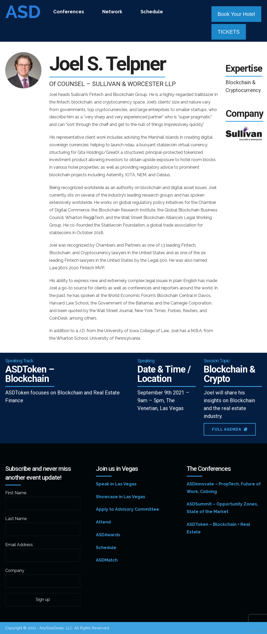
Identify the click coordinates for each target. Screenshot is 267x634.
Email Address (19, 544)
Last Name (16, 518)
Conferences (68, 11)
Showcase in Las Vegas (120, 496)
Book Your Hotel (236, 14)
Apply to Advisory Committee (127, 509)
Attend (103, 522)
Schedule (152, 11)
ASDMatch (107, 560)
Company (14, 570)
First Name (15, 492)
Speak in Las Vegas (116, 483)
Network (112, 11)
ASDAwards (108, 534)
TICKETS (229, 32)
